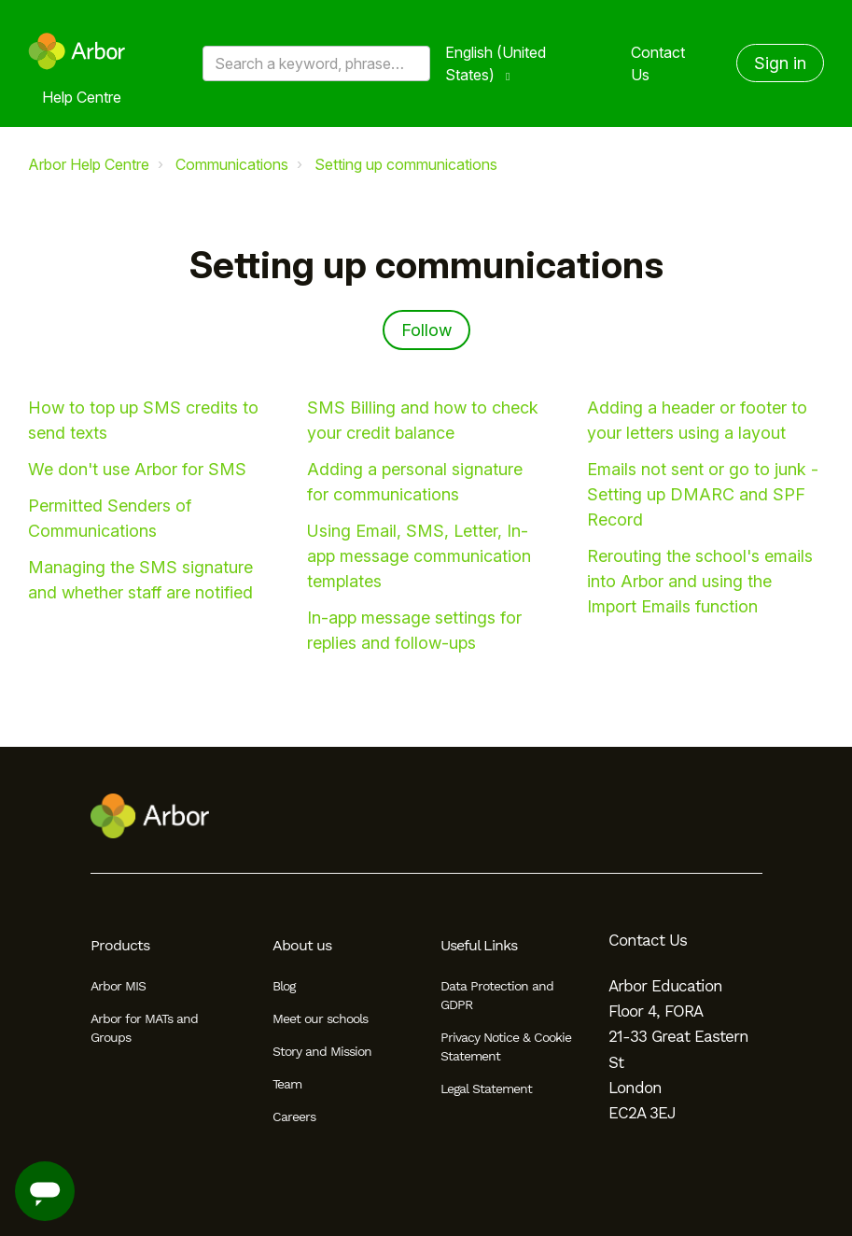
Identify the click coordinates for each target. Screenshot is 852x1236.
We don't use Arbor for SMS (137, 469)
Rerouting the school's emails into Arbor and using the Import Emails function (700, 581)
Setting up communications (405, 164)
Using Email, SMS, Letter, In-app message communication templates (419, 556)
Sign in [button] (780, 63)
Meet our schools (320, 1018)
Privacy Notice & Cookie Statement (505, 1046)
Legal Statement (486, 1088)
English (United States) (495, 63)
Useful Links (478, 945)
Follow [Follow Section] (426, 330)
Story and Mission (321, 1051)
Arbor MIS (118, 985)
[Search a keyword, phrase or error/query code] (316, 63)
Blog (283, 985)
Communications (231, 164)
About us (301, 945)
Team (286, 1083)
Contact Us (658, 63)
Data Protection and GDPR (496, 995)
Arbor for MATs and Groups (144, 1028)
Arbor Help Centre (88, 164)
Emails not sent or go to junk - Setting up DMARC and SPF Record (702, 494)
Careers (293, 1116)
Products (120, 945)
